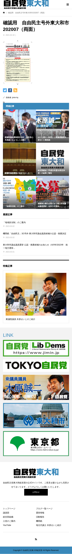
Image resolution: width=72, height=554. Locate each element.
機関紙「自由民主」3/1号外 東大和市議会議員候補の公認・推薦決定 (34, 233)
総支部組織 (8, 517)
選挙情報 (40, 513)
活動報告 (40, 517)
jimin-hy (15, 97)
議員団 (6, 513)
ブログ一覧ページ (44, 508)
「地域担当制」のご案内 (14, 222)
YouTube (7, 525)
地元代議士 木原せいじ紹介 (48, 525)
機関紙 (39, 521)
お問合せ (36, 492)
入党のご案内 (9, 521)
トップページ (9, 508)
